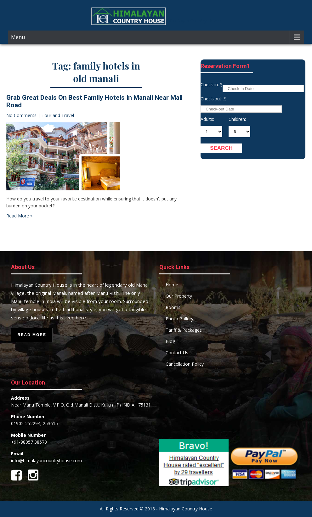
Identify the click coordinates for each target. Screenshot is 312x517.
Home (172, 285)
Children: (237, 119)
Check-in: (212, 84)
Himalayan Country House (194, 21)
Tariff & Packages (184, 330)
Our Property (179, 296)
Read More (32, 335)
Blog (170, 341)
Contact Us (177, 353)
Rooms (173, 307)
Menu (18, 37)
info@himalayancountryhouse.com (46, 461)
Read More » (19, 216)
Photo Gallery (179, 319)
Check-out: (213, 99)
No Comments (21, 115)
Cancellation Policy (185, 364)
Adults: (207, 119)
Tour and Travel (58, 115)
